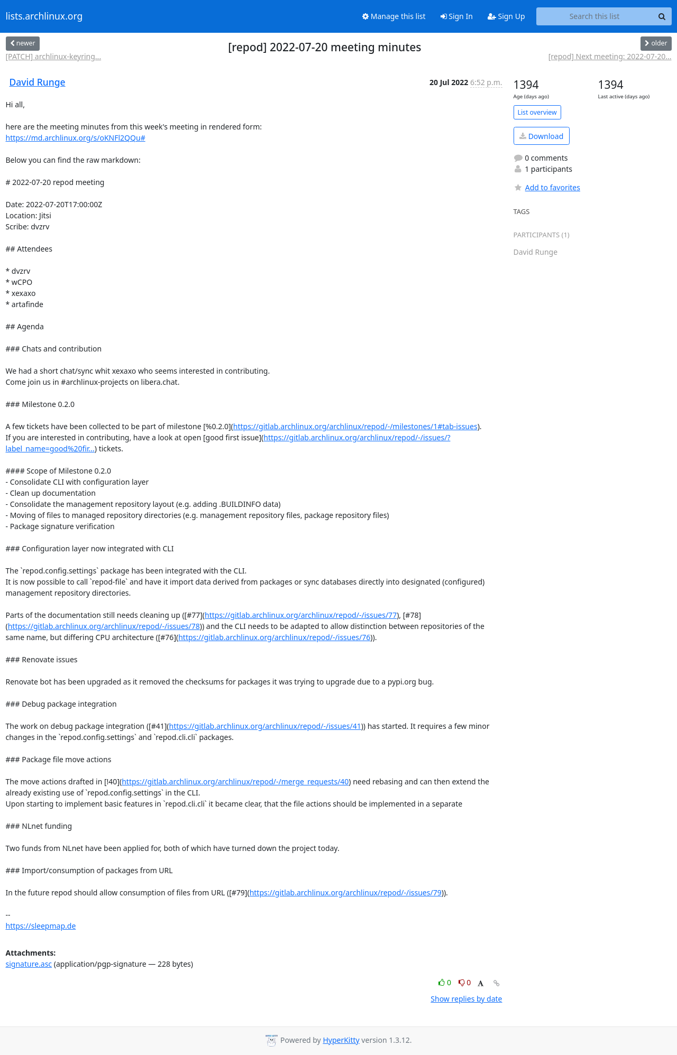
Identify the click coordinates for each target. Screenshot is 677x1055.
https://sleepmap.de (41, 926)
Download (541, 136)
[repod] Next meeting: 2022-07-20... (610, 56)
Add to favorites (547, 187)
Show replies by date (466, 999)
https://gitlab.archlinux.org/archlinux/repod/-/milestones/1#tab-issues (355, 426)
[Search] (662, 16)
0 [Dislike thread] (465, 982)
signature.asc (29, 964)
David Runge (38, 82)
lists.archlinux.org (44, 16)
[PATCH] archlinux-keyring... (54, 56)
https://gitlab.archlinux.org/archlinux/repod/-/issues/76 (274, 637)
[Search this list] (594, 16)
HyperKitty (341, 1040)
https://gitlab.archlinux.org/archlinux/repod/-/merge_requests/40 (235, 781)
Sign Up (506, 16)
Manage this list (394, 16)
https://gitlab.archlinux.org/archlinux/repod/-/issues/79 (346, 892)
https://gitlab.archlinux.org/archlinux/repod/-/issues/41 (265, 726)
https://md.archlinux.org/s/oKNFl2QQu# (75, 138)
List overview (537, 112)
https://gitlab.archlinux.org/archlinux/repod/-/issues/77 (301, 615)
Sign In (457, 16)
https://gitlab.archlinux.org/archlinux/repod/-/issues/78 (104, 626)
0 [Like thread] (445, 982)
